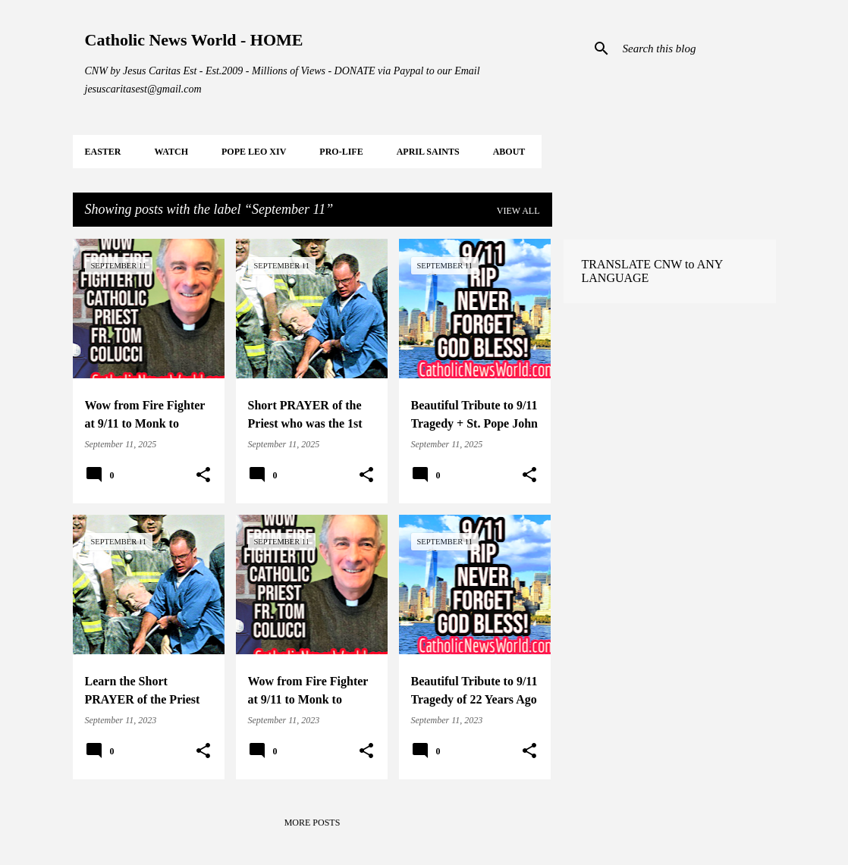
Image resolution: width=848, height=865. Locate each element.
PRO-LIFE (341, 151)
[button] (203, 475)
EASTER (103, 151)
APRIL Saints (428, 151)
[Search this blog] (696, 48)
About (509, 151)
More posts (312, 822)
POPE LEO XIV (253, 151)
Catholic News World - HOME (194, 39)
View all (518, 210)
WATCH (171, 151)
